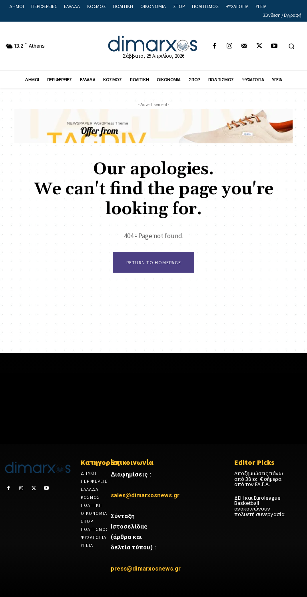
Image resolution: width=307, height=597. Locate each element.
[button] (291, 46)
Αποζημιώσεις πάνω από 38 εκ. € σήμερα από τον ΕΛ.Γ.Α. (258, 478)
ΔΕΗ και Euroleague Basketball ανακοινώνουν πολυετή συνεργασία (259, 505)
